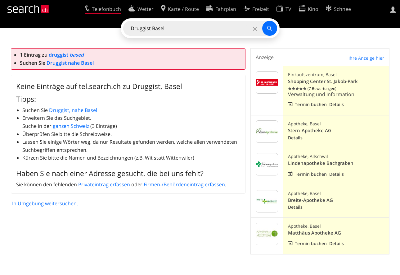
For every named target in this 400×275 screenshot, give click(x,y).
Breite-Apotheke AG (310, 200)
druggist (66, 54)
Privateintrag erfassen (104, 184)
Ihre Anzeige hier (366, 58)
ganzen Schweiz (71, 126)
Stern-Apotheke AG (309, 130)
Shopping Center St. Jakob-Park (323, 81)
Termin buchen (311, 104)
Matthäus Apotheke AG (314, 233)
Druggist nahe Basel (70, 62)
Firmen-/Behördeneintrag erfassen (184, 184)
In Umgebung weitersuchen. (45, 203)
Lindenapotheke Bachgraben (320, 163)
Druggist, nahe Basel (73, 110)
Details (336, 104)
